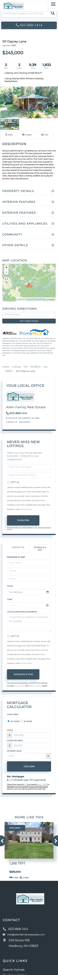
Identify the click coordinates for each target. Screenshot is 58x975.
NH (26, 366)
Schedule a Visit (40, 548)
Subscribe (23, 520)
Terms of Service (35, 686)
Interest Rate (14, 751)
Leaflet (20, 299)
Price (10, 730)
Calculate (29, 766)
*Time (9, 599)
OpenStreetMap (36, 299)
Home (5, 366)
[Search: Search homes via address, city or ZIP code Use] (29, 14)
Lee (45, 366)
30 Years (13, 721)
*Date (10, 586)
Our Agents (24, 422)
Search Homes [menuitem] (13, 970)
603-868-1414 (29, 25)
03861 (9, 371)
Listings (16, 366)
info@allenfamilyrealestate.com (24, 934)
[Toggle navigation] (53, 4)
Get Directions (29, 321)
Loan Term (12, 714)
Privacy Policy (26, 509)
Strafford (35, 366)
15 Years (26, 721)
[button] (52, 13)
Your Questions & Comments (22, 612)
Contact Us (11, 422)
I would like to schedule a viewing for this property (29, 623)
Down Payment (15, 740)
